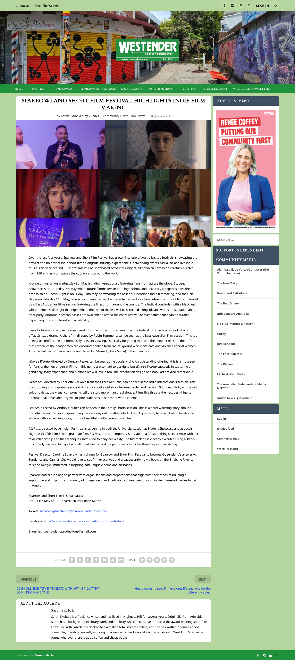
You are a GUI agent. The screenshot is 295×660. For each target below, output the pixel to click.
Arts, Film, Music (160, 89)
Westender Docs (215, 89)
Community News (115, 116)
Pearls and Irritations (232, 293)
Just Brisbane (226, 344)
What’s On (189, 89)
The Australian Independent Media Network (241, 386)
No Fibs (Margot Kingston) (236, 324)
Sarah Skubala (71, 116)
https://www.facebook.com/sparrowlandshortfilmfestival (84, 521)
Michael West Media (231, 374)
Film (133, 116)
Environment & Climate (98, 89)
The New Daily (227, 283)
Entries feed (225, 428)
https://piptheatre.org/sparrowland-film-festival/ (74, 511)
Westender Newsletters (251, 89)
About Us (23, 5)
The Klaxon (225, 364)
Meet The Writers (46, 5)
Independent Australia (233, 314)
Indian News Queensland (234, 398)
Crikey (221, 334)
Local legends (132, 89)
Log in (221, 418)
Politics (38, 89)
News (19, 89)
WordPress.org (227, 449)
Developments (64, 89)
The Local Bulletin (229, 354)
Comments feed (228, 439)
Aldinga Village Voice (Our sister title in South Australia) (244, 271)
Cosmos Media (44, 655)
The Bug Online (228, 303)
